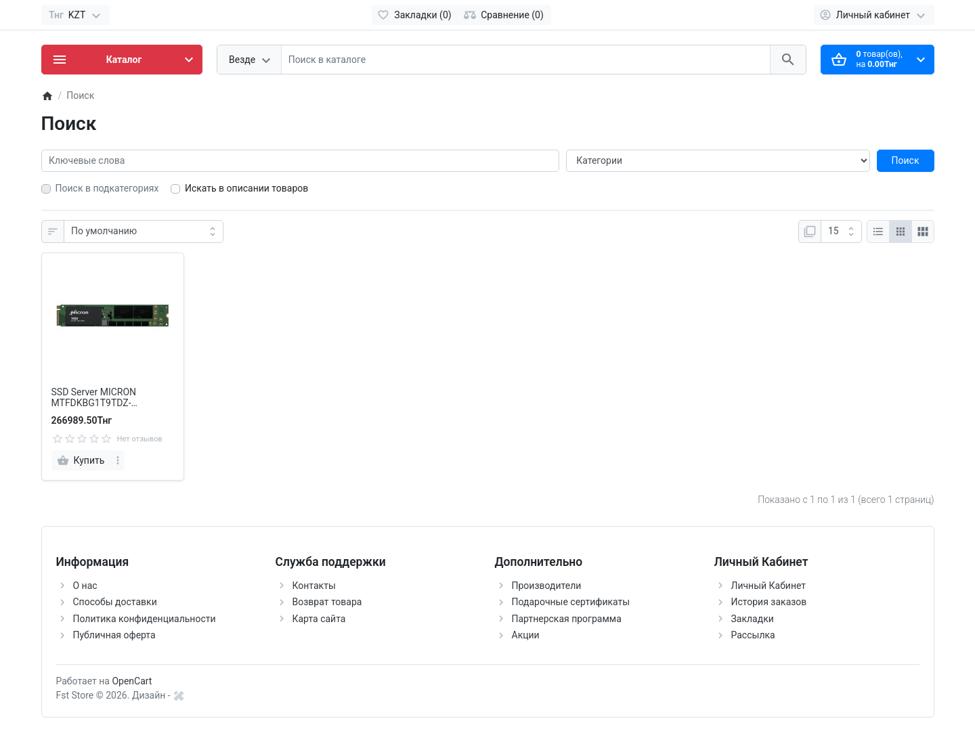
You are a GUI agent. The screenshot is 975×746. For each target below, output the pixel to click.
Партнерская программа (567, 618)
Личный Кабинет (768, 585)
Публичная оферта (114, 635)
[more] (118, 460)
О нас (85, 585)
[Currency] (75, 15)
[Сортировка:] (143, 231)
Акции (526, 635)
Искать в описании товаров (246, 188)
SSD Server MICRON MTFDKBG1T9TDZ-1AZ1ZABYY (94, 398)
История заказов (769, 601)
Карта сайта (319, 618)
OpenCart (132, 681)
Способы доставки (115, 601)
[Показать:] (841, 231)
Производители (547, 585)
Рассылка (753, 635)
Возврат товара (327, 601)
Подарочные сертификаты (571, 601)
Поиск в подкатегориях (107, 188)
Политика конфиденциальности (144, 618)
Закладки (752, 618)
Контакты (314, 585)
